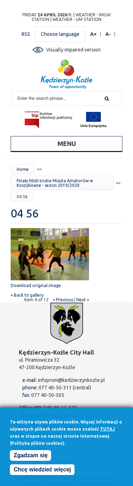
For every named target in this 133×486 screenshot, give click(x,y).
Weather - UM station (76, 19)
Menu (66, 143)
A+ (93, 34)
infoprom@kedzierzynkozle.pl (71, 380)
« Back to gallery (27, 295)
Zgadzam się (30, 457)
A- (108, 34)
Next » (82, 299)
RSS (26, 34)
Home (23, 169)
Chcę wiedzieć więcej (42, 471)
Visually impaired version (73, 50)
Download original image (36, 285)
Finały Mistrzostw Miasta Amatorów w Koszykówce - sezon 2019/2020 (55, 183)
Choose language (60, 34)
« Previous (63, 299)
